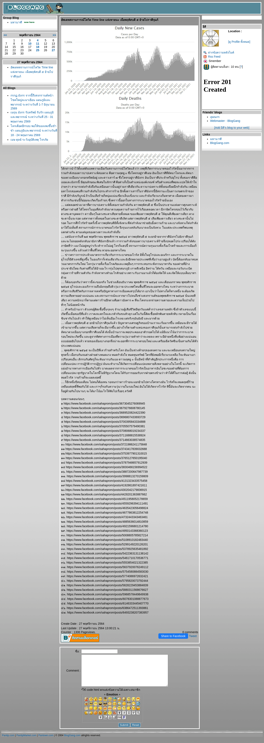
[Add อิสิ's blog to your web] (231, 127)
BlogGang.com (219, 143)
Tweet (193, 636)
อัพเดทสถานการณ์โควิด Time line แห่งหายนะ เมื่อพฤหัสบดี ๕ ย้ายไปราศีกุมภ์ (32, 72)
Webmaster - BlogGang (225, 120)
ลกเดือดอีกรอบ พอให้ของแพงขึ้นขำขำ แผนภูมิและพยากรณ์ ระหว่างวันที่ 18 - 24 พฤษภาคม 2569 (34, 130)
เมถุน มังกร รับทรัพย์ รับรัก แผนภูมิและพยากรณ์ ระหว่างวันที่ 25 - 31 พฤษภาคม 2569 (32, 117)
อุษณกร (215, 117)
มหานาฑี (16, 22)
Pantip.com (8, 741)
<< (5, 35)
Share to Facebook (173, 636)
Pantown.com (45, 741)
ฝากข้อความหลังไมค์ (218, 52)
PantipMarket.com (26, 741)
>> (54, 35)
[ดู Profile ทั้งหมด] (239, 41)
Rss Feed (211, 56)
